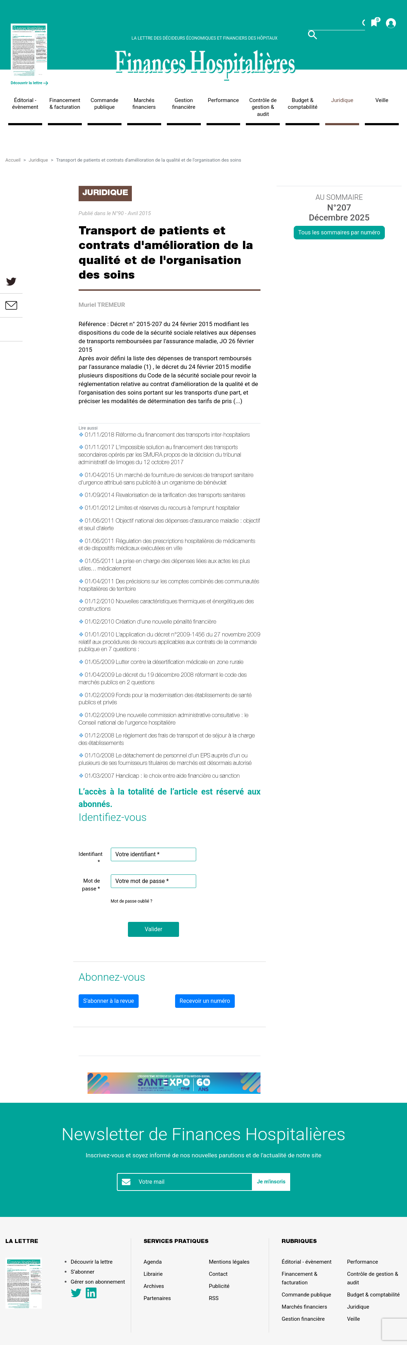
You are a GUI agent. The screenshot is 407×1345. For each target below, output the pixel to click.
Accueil (12, 160)
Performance (223, 100)
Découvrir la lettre (29, 83)
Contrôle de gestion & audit (263, 107)
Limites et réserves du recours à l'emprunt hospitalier (178, 509)
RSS (214, 1298)
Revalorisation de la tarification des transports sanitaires (180, 496)
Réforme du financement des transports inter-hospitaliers (183, 435)
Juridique (342, 100)
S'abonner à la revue (108, 1001)
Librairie (153, 1274)
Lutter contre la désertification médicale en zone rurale (179, 663)
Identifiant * (91, 858)
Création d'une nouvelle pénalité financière (166, 622)
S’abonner (82, 1272)
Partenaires (157, 1298)
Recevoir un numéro (205, 1001)
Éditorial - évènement (25, 104)
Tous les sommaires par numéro (339, 232)
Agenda (153, 1262)
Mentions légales (229, 1262)
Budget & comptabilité (302, 104)
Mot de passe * (91, 885)
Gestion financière (183, 104)
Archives (154, 1286)
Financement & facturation (64, 104)
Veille (382, 100)
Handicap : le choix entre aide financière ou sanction (178, 777)
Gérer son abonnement (98, 1282)
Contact (218, 1274)
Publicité (219, 1286)
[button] (153, 929)
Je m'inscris (271, 1181)
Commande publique (104, 104)
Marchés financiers (144, 104)
